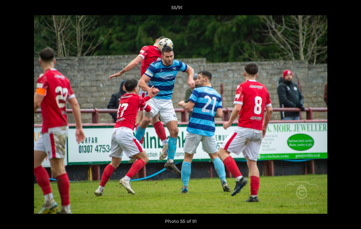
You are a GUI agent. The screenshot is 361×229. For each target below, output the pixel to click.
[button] (334, 9)
